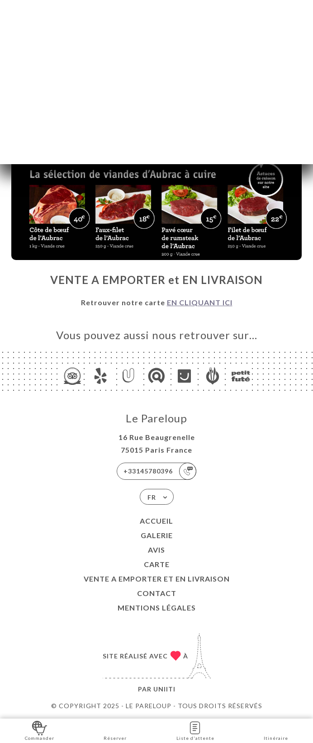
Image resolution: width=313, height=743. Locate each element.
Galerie (157, 535)
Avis (156, 549)
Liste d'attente (195, 730)
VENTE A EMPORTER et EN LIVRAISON (157, 578)
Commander (39, 730)
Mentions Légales (157, 607)
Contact (156, 593)
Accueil (156, 520)
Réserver (115, 730)
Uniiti (164, 689)
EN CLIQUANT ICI (199, 302)
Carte (157, 564)
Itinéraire (276, 730)
